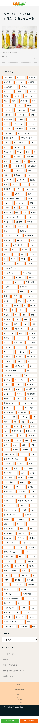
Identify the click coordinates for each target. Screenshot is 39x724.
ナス (31, 530)
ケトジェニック (18, 567)
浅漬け (6, 423)
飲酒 (5, 167)
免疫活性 (31, 172)
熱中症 (18, 153)
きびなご (32, 618)
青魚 (19, 302)
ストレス (7, 242)
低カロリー (18, 344)
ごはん (6, 204)
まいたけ (7, 381)
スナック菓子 (28, 469)
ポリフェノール (25, 88)
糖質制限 (32, 567)
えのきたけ (30, 386)
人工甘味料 (8, 535)
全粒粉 (23, 511)
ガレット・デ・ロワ (11, 614)
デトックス (31, 311)
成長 (32, 521)
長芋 (22, 423)
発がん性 (21, 535)
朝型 (33, 628)
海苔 (32, 242)
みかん (20, 558)
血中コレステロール (25, 502)
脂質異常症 (31, 395)
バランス (32, 209)
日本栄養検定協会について (13, 672)
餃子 (33, 321)
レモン (20, 604)
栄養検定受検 (19, 689)
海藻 (24, 428)
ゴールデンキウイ (10, 372)
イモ (33, 251)
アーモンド (23, 628)
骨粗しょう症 (30, 432)
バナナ (6, 283)
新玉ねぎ (7, 339)
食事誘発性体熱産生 (11, 600)
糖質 (5, 102)
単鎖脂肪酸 (27, 595)
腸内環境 (7, 83)
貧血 (22, 209)
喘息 (21, 530)
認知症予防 (30, 158)
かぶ (5, 432)
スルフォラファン (29, 614)
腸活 (5, 446)
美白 (21, 507)
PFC (18, 562)
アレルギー (31, 344)
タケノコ (7, 279)
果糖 (25, 321)
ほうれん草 (31, 121)
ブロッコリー (30, 149)
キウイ (32, 367)
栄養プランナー (19, 696)
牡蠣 (24, 214)
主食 (5, 232)
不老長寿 (7, 604)
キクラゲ (32, 279)
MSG (22, 483)
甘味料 (6, 521)
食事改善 (17, 581)
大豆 (17, 190)
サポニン (30, 400)
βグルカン (31, 125)
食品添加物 (24, 232)
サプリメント (8, 530)
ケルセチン (31, 223)
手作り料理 (30, 283)
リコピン (33, 381)
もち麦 (16, 195)
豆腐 (31, 330)
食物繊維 (32, 79)
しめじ (33, 511)
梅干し (22, 293)
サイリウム (19, 618)
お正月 (14, 297)
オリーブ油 (31, 497)
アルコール (8, 153)
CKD (29, 460)
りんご (14, 251)
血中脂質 (20, 465)
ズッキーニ (23, 418)
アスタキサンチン (10, 511)
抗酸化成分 (8, 479)
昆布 (14, 446)
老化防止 (32, 539)
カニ (24, 325)
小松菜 (19, 395)
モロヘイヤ (20, 549)
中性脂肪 (7, 190)
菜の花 (32, 163)
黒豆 (5, 297)
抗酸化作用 (8, 79)
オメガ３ (32, 335)
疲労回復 (31, 83)
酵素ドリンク (8, 404)
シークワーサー (9, 274)
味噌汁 (6, 525)
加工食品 (18, 358)
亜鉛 (5, 163)
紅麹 (23, 572)
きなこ (6, 409)
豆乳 (15, 325)
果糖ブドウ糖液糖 (10, 572)
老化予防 (14, 186)
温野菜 (15, 428)
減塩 (23, 446)
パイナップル (8, 544)
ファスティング (26, 404)
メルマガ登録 (31, 721)
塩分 (18, 525)
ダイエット (8, 93)
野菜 (5, 158)
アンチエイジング (28, 297)
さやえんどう (25, 590)
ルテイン (31, 362)
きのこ (17, 390)
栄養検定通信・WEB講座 (19, 693)
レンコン (7, 228)
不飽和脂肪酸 (31, 167)
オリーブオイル (16, 167)
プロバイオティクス (11, 460)
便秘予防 (31, 586)
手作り (6, 344)
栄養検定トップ (19, 686)
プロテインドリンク (11, 237)
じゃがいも (8, 395)
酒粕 (20, 437)
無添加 (23, 609)
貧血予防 (24, 576)
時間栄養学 (19, 130)
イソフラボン (29, 190)
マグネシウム (17, 125)
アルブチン (8, 507)
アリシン (23, 455)
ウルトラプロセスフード (12, 269)
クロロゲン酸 (8, 139)
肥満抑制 (31, 349)
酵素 (28, 623)
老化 (32, 493)
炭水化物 (7, 107)
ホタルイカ (18, 330)
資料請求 (12, 721)
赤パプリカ (31, 358)
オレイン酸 (8, 493)
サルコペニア (16, 586)
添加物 (6, 325)
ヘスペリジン (8, 595)
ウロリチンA (24, 288)
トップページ (8, 655)
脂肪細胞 (31, 437)
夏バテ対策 (30, 581)
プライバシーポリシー (19, 709)
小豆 (17, 400)
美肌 (5, 172)
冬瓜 (33, 418)
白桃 (31, 483)
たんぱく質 (8, 88)
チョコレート (8, 437)
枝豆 (5, 576)
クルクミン (8, 539)
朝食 (33, 102)
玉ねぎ (31, 228)
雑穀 (5, 469)
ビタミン (20, 79)
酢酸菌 (6, 400)
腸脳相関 (30, 562)
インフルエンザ (9, 293)
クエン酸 (16, 97)
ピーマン (20, 228)
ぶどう (6, 256)
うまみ (6, 265)
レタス (6, 428)
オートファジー (19, 144)
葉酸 (18, 107)
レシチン (19, 349)
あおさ (33, 428)
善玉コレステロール (11, 516)
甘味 (5, 176)
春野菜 (20, 311)
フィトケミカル (19, 381)
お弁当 (21, 335)
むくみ (6, 451)
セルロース (8, 549)
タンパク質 (8, 135)
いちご (6, 288)
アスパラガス (8, 335)
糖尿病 (32, 181)
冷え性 (6, 316)
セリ (32, 609)
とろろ (32, 423)
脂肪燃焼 (17, 176)
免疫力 (6, 581)
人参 (16, 321)
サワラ (6, 307)
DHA (5, 144)
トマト (29, 218)
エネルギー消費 (9, 418)
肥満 (32, 144)
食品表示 (7, 590)
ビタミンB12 (8, 558)
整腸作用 (18, 223)
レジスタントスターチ (26, 135)
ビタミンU (20, 353)
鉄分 (14, 576)
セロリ (17, 283)
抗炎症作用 (29, 237)
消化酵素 (7, 321)
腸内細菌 (23, 102)
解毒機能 (7, 390)
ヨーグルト (20, 116)
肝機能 (15, 451)
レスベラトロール (19, 246)
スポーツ (17, 386)
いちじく (33, 246)
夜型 (34, 442)
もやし (30, 525)
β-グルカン (29, 516)
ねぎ (22, 474)
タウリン (7, 349)
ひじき (32, 307)
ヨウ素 (6, 209)
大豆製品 (7, 358)
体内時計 (7, 130)
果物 (32, 116)
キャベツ (7, 353)
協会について (19, 699)
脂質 (13, 102)
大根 (32, 316)
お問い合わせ (8, 677)
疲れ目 (6, 367)
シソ (32, 572)
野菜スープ (30, 302)
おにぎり (7, 223)
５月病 (32, 339)
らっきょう (8, 302)
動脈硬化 (30, 107)
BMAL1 (6, 442)
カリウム (7, 111)
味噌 (5, 251)
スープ (29, 265)
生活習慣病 (8, 121)
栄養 (15, 469)
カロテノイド (19, 367)
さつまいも (17, 172)
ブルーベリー (20, 339)
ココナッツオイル (10, 623)
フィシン (7, 502)
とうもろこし (26, 544)
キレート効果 (8, 483)
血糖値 (6, 97)
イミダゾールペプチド (11, 200)
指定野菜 (7, 618)
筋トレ (31, 465)
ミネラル (19, 83)
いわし (19, 362)
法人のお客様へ (19, 703)
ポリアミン (20, 539)
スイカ (16, 307)
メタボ (6, 246)
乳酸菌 (32, 111)
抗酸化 (22, 260)
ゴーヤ (32, 260)
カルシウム (20, 93)
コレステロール (30, 97)
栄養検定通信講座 (10, 666)
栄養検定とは (8, 661)
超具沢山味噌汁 (9, 455)
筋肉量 (30, 488)
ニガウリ (31, 256)
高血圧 (6, 149)
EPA (5, 125)
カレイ (20, 479)
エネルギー (17, 149)
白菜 (5, 311)
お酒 (27, 153)
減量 (26, 442)
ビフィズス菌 (20, 111)
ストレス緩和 (27, 274)
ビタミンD (7, 181)
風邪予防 (31, 479)
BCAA (18, 488)
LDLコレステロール (11, 376)
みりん (32, 293)
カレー (24, 251)
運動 (5, 186)
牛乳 (17, 214)
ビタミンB (17, 442)
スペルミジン (29, 600)
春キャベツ (19, 279)
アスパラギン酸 (26, 139)
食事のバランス (9, 553)
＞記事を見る (32, 59)
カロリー (16, 158)
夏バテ (30, 200)
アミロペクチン (9, 609)
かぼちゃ (27, 553)
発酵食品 (7, 116)
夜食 (29, 195)
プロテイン (20, 242)
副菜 (23, 316)
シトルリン (19, 204)
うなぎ (13, 260)
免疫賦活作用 (30, 390)
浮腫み (6, 488)
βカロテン (7, 214)
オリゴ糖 (15, 163)
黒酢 (31, 204)
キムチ (33, 455)
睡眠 (28, 372)
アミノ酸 (20, 121)
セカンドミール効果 (11, 218)
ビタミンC (32, 93)
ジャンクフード (9, 474)
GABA (24, 186)
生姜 (32, 535)
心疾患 (6, 567)
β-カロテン (32, 549)
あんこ (33, 414)
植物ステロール (29, 376)
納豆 (33, 325)
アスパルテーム (19, 521)
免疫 (5, 330)
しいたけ (7, 465)
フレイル (30, 176)
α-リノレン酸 (8, 414)
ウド (32, 353)
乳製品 (33, 186)
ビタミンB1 (21, 181)
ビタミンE (21, 493)
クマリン (31, 558)
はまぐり (7, 362)
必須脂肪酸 (22, 414)
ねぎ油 (32, 474)
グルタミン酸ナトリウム (12, 497)
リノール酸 (29, 409)
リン (34, 451)
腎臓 (32, 446)
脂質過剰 (25, 451)
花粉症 (33, 214)
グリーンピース (9, 628)
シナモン (7, 562)
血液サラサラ (16, 432)
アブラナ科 (31, 130)
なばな (6, 386)
